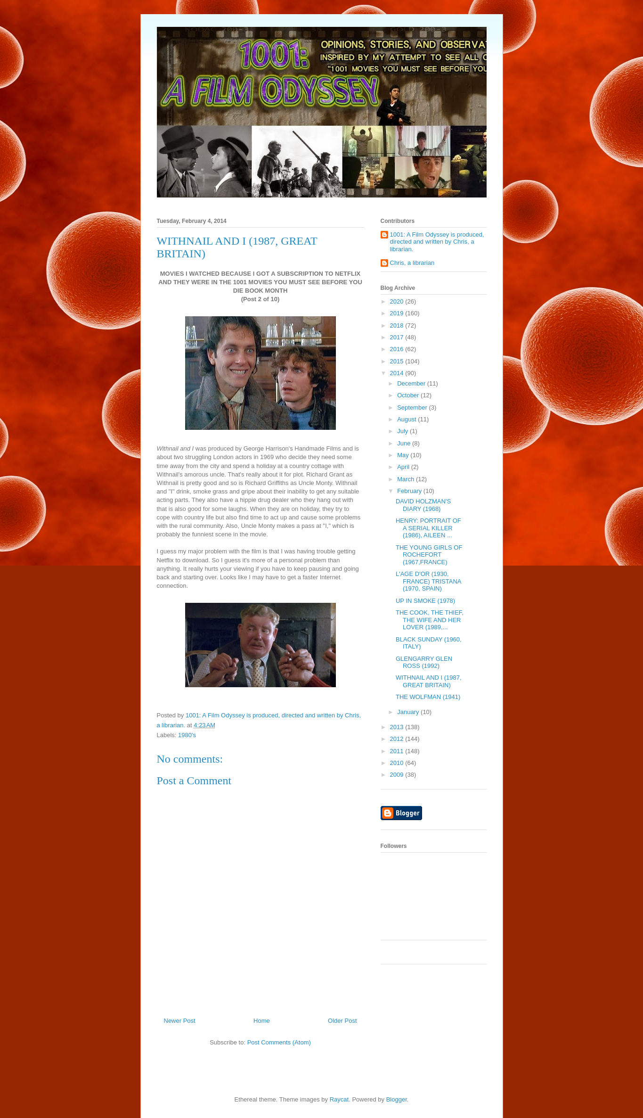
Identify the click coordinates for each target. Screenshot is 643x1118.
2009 (398, 774)
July (403, 431)
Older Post (342, 1020)
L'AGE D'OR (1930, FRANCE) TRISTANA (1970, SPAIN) (428, 581)
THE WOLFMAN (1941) (428, 696)
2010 (398, 762)
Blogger (396, 1099)
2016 (398, 349)
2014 (398, 373)
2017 (398, 337)
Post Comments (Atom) (279, 1042)
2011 (398, 751)
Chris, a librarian (412, 262)
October (409, 395)
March (406, 479)
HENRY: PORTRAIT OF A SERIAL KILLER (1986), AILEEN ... (428, 528)
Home (261, 1020)
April (404, 466)
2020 (398, 301)
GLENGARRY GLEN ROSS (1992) (424, 662)
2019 (398, 313)
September (413, 407)
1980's (187, 735)
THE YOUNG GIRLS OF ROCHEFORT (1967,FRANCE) (429, 555)
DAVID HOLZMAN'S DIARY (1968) (423, 505)
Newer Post (179, 1020)
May (403, 455)
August (407, 419)
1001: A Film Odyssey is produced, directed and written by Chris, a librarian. (437, 242)
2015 (398, 361)
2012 (398, 738)
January (409, 711)
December (412, 383)
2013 (398, 727)
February (410, 490)
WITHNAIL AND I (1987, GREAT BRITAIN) (429, 681)
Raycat (339, 1099)
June (404, 443)
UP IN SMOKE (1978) (425, 600)
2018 (398, 325)
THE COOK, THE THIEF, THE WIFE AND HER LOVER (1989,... (430, 620)
